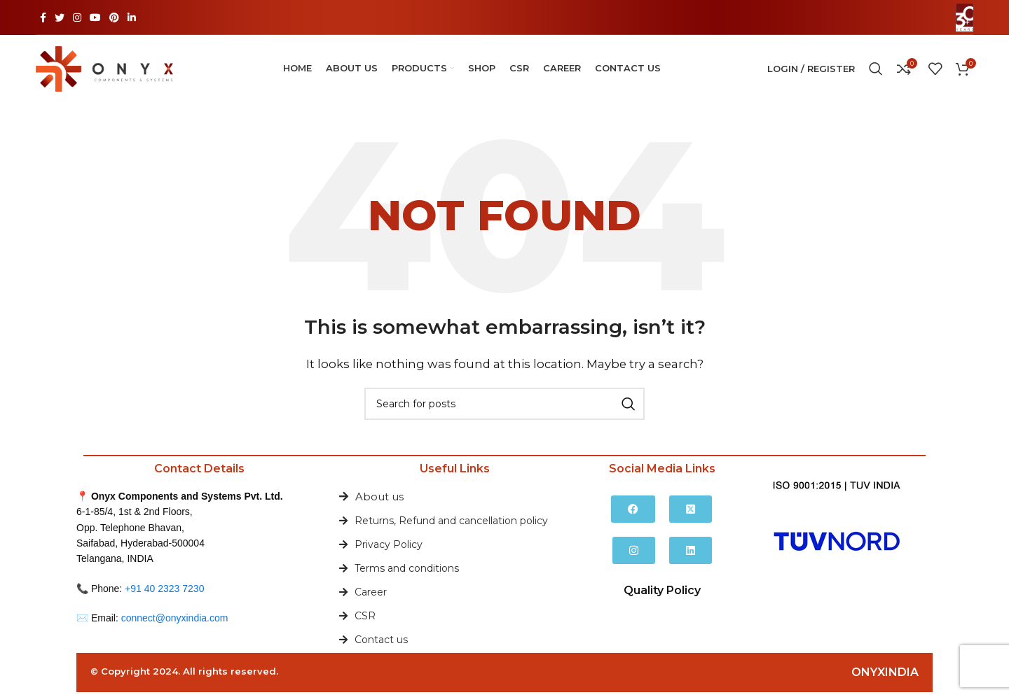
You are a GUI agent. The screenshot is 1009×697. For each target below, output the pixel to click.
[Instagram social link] (77, 17)
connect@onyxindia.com (174, 622)
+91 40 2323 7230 (164, 592)
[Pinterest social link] (114, 17)
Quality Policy (662, 595)
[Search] (876, 71)
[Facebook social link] (43, 17)
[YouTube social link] (95, 17)
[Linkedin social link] (131, 17)
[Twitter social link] (59, 17)
